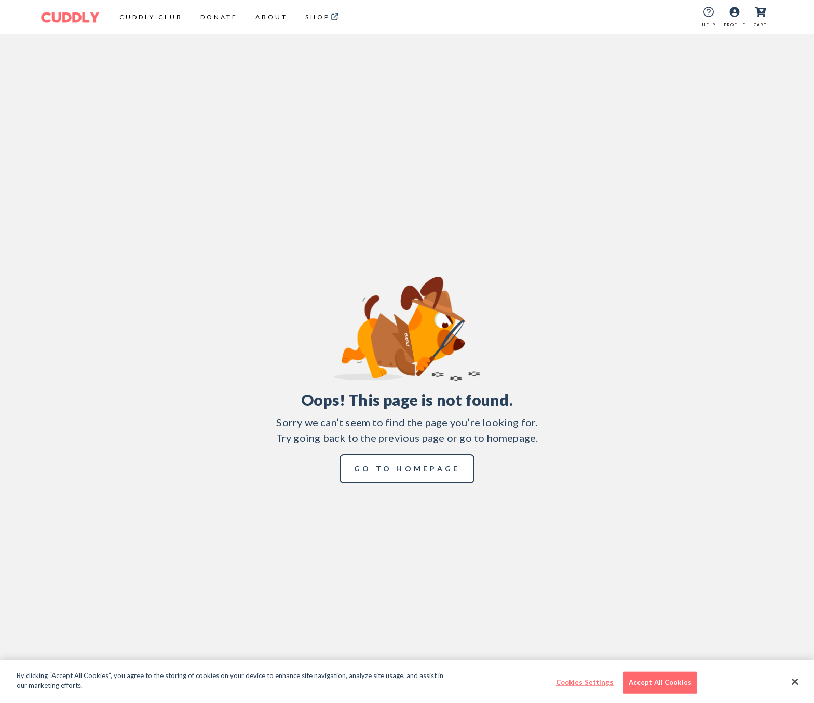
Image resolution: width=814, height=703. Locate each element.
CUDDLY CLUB (151, 17)
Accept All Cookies (660, 682)
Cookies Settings (585, 682)
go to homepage (407, 468)
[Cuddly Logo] (70, 17)
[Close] (795, 681)
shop (317, 17)
